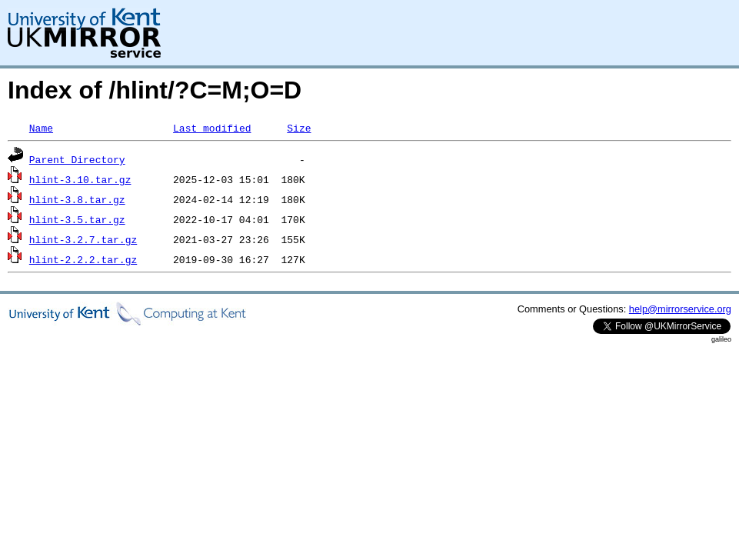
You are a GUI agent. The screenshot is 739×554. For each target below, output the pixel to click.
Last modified (212, 128)
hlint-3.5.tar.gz (77, 219)
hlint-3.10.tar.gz (80, 179)
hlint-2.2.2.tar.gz (83, 259)
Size (299, 128)
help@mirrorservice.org (680, 309)
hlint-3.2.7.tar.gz (83, 239)
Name (41, 128)
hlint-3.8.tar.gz (77, 199)
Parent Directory (77, 159)
